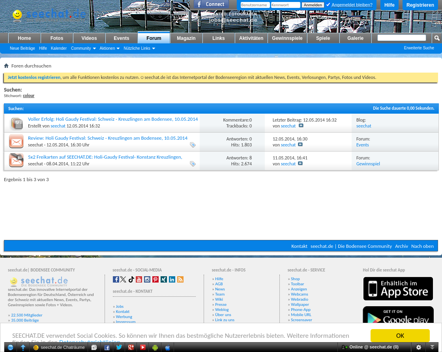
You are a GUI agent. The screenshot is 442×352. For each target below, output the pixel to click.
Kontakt (299, 246)
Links (218, 38)
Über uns (223, 314)
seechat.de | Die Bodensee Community (351, 246)
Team (220, 294)
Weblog (221, 309)
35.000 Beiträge (25, 320)
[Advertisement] (221, 209)
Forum (153, 38)
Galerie (355, 38)
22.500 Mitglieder (27, 315)
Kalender (59, 48)
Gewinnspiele (287, 38)
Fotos (57, 38)
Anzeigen (299, 289)
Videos (89, 38)
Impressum (126, 321)
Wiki (219, 299)
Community (81, 48)
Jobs (120, 306)
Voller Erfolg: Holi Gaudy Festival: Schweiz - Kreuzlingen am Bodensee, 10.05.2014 (113, 119)
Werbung (124, 316)
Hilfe (389, 5)
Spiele (323, 38)
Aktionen (107, 48)
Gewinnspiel (368, 164)
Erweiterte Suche (419, 48)
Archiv (401, 246)
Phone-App (301, 309)
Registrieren (420, 5)
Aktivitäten (251, 38)
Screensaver (301, 319)
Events (121, 38)
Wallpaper (300, 304)
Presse (221, 304)
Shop (295, 278)
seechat (58, 126)
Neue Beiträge (22, 48)
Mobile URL (301, 314)
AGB (219, 283)
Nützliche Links (137, 48)
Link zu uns (224, 319)
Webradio (299, 299)
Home (24, 38)
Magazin (186, 38)
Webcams (299, 294)
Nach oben (422, 246)
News (220, 289)
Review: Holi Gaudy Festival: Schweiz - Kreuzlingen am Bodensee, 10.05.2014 (107, 138)
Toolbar (297, 283)
